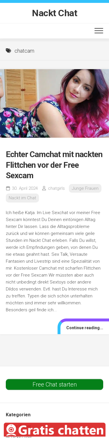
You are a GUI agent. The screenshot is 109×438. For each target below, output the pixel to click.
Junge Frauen (85, 188)
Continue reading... (84, 327)
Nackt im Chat (22, 197)
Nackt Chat (54, 13)
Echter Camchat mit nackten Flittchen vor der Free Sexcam (54, 165)
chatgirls (56, 188)
